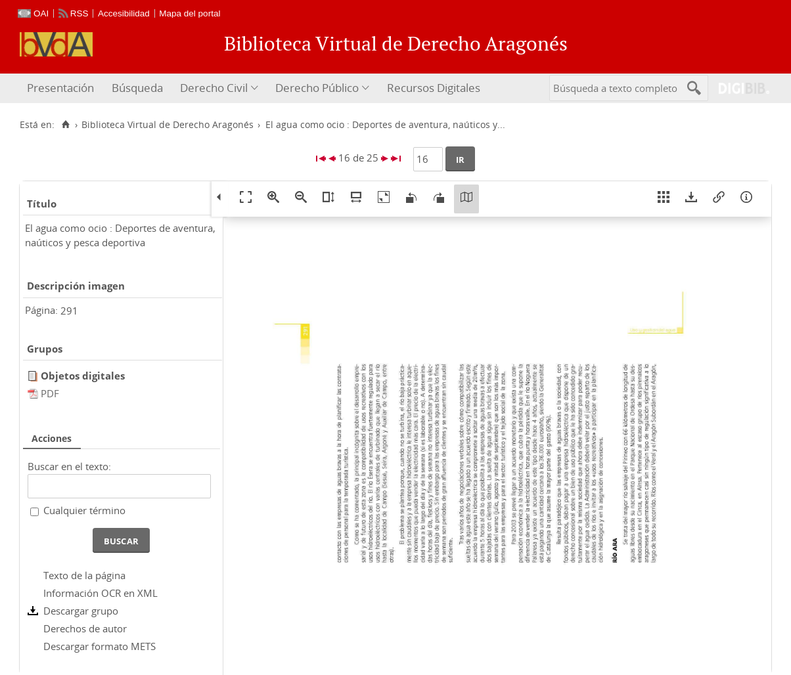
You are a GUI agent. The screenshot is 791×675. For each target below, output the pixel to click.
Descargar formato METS (99, 646)
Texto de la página (84, 575)
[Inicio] (65, 124)
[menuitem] (62, 88)
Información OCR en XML (100, 592)
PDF (50, 393)
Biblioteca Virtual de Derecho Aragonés (167, 125)
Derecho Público (317, 87)
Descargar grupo (80, 610)
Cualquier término (84, 510)
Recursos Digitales (433, 87)
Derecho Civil (214, 87)
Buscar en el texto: (69, 466)
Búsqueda (137, 87)
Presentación (60, 87)
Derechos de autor (85, 628)
